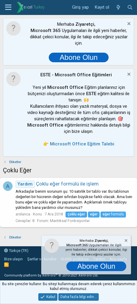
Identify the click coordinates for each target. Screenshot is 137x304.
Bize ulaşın (13, 259)
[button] (8, 7)
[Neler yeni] (118, 7)
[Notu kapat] (128, 24)
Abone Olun (79, 57)
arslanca (23, 214)
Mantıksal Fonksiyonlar (70, 220)
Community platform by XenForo (51, 275)
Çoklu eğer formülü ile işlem (57, 184)
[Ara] (130, 7)
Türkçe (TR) (16, 250)
